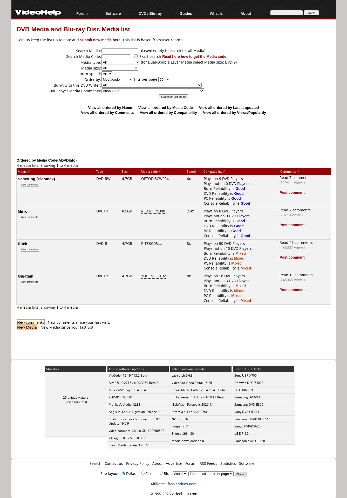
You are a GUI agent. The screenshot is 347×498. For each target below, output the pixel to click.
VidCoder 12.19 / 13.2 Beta (128, 375)
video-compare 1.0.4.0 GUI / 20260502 (136, 430)
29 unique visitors (76, 397)
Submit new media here (100, 39)
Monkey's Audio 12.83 (124, 404)
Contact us (114, 463)
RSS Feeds (208, 463)
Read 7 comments (295, 177)
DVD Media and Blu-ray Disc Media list (73, 29)
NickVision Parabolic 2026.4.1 (193, 404)
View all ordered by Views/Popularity (234, 112)
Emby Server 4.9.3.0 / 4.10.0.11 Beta (198, 397)
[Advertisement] (173, 136)
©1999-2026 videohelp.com (173, 493)
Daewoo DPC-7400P (248, 383)
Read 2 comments (295, 210)
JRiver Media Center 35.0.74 (129, 445)
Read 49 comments (296, 242)
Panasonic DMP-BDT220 (252, 419)
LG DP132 (241, 433)
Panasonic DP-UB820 (249, 441)
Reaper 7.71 (180, 426)
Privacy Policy (137, 463)
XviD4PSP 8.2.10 (120, 397)
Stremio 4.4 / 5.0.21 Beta (189, 412)
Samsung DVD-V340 (248, 397)
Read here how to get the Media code (194, 56)
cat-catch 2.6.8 (182, 375)
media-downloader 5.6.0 (189, 441)
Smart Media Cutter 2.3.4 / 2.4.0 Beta (198, 390)
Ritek (23, 243)
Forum (82, 13)
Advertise (174, 463)
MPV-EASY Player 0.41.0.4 (127, 390)
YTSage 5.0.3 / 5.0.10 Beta (127, 438)
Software (113, 13)
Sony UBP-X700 (245, 375)
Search (95, 463)
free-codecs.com (182, 483)
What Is (216, 13)
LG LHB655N (243, 390)
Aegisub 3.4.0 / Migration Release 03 (135, 412)
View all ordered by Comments (107, 112)
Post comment (292, 192)
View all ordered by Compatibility (168, 112)
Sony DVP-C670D (246, 412)
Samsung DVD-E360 (248, 404)
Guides (186, 13)
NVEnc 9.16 (180, 419)
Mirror (23, 211)
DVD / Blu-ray (150, 13)
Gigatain (25, 276)
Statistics (228, 463)
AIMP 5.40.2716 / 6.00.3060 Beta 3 (133, 383)
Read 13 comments (296, 274)
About (246, 13)
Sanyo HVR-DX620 (247, 426)
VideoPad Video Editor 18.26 (192, 383)
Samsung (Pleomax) (36, 178)
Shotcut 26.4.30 (183, 433)
